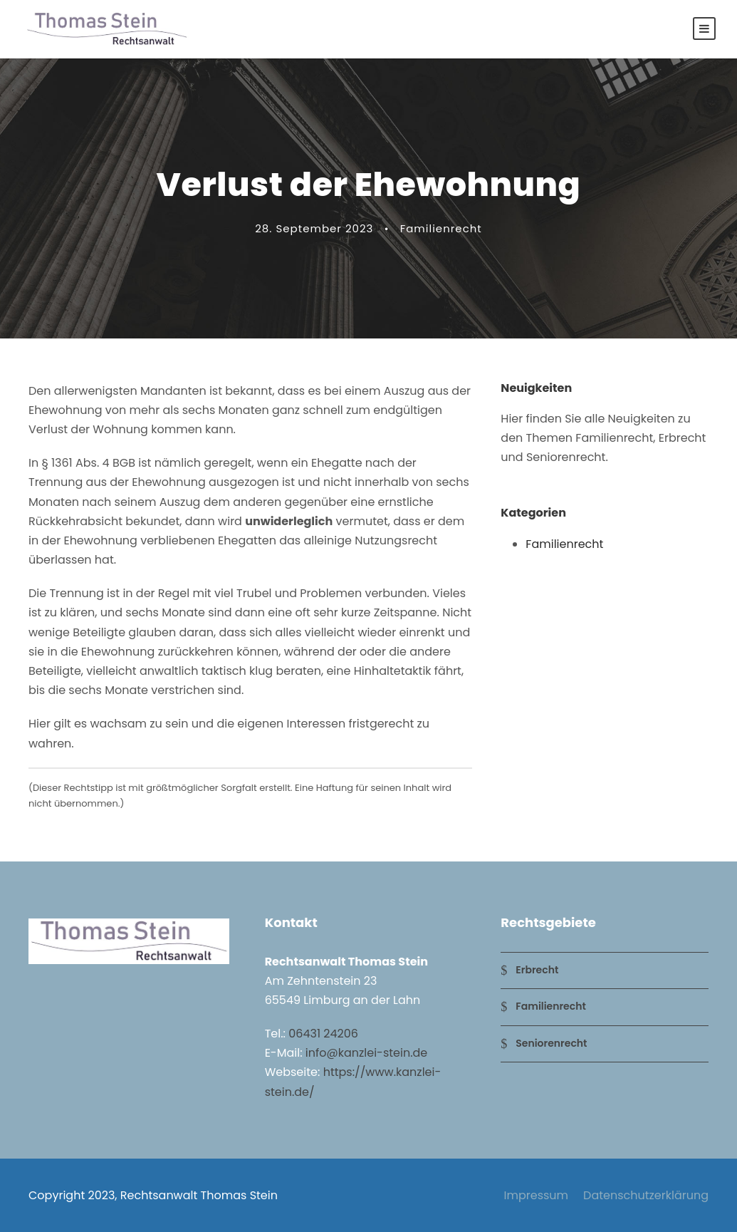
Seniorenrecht (551, 1043)
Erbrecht (537, 970)
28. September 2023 (314, 228)
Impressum (536, 1195)
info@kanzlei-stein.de (366, 1053)
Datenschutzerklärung (646, 1195)
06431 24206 (323, 1033)
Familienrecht (441, 228)
